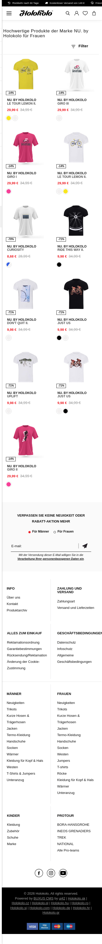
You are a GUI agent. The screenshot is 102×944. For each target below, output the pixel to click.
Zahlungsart (66, 601)
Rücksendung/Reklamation (27, 655)
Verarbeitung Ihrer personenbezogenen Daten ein (51, 558)
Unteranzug (15, 780)
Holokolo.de (61, 908)
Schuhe (12, 837)
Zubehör (13, 831)
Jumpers (63, 761)
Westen (12, 767)
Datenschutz (66, 642)
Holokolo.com (39, 908)
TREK (61, 837)
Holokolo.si (18, 908)
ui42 (62, 898)
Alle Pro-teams (68, 850)
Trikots (12, 709)
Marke (11, 844)
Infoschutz (64, 649)
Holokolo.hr (81, 908)
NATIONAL (65, 844)
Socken (12, 748)
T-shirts (62, 767)
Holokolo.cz (20, 903)
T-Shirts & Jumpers (21, 773)
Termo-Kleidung (18, 735)
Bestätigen (84, 546)
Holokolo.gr (51, 912)
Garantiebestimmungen (24, 649)
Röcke (62, 773)
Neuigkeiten (15, 703)
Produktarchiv (17, 610)
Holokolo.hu (60, 903)
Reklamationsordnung (23, 642)
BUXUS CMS (43, 898)
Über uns (13, 597)
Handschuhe (16, 741)
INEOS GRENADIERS (74, 831)
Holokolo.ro (80, 903)
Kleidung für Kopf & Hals (25, 761)
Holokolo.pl (40, 903)
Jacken (12, 728)
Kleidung (13, 825)
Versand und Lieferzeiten (75, 608)
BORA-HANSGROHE (73, 825)
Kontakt (12, 604)
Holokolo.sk (76, 898)
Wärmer (13, 754)
